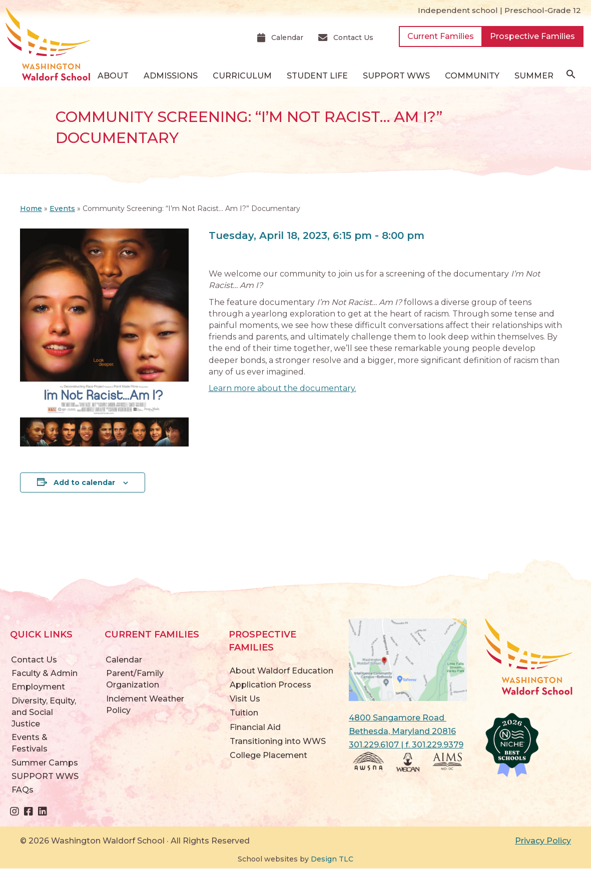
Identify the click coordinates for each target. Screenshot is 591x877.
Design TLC (332, 859)
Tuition (244, 713)
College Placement (268, 755)
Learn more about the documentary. (282, 388)
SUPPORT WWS (396, 75)
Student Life (317, 75)
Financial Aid (255, 727)
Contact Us (34, 659)
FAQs (23, 789)
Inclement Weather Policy (145, 704)
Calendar (124, 659)
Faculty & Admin (45, 673)
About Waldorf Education (281, 671)
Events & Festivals (30, 743)
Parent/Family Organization (135, 679)
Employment (38, 687)
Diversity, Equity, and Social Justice (44, 712)
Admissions (171, 75)
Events (62, 208)
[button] (571, 76)
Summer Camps (45, 763)
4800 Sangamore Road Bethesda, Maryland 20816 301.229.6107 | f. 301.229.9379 (406, 731)
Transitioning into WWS (278, 741)
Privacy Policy (543, 841)
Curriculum (242, 75)
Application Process (270, 685)
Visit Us (245, 699)
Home (31, 208)
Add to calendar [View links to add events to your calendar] (84, 482)
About (113, 75)
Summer (533, 75)
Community (472, 75)
